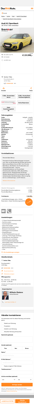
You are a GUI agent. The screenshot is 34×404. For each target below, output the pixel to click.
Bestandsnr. (4, 132)
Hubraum (4, 141)
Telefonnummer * (6, 369)
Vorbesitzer (4, 139)
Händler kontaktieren (22, 401)
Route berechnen (9, 271)
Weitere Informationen (9, 180)
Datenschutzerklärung (12, 391)
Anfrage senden (17, 385)
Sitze (2, 138)
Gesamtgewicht (6, 146)
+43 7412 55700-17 (10, 302)
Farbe (3, 117)
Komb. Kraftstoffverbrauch (7, 126)
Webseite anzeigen (9, 274)
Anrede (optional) (6, 345)
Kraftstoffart (5, 124)
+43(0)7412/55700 (7, 401)
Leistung (3, 122)
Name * (3, 352)
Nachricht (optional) (7, 335)
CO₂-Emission (6, 129)
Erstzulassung (5, 119)
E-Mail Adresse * (6, 359)
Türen (3, 136)
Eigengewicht (5, 144)
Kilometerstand (6, 121)
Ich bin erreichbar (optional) (9, 376)
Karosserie (4, 143)
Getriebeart (4, 148)
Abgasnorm (4, 131)
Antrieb (3, 134)
